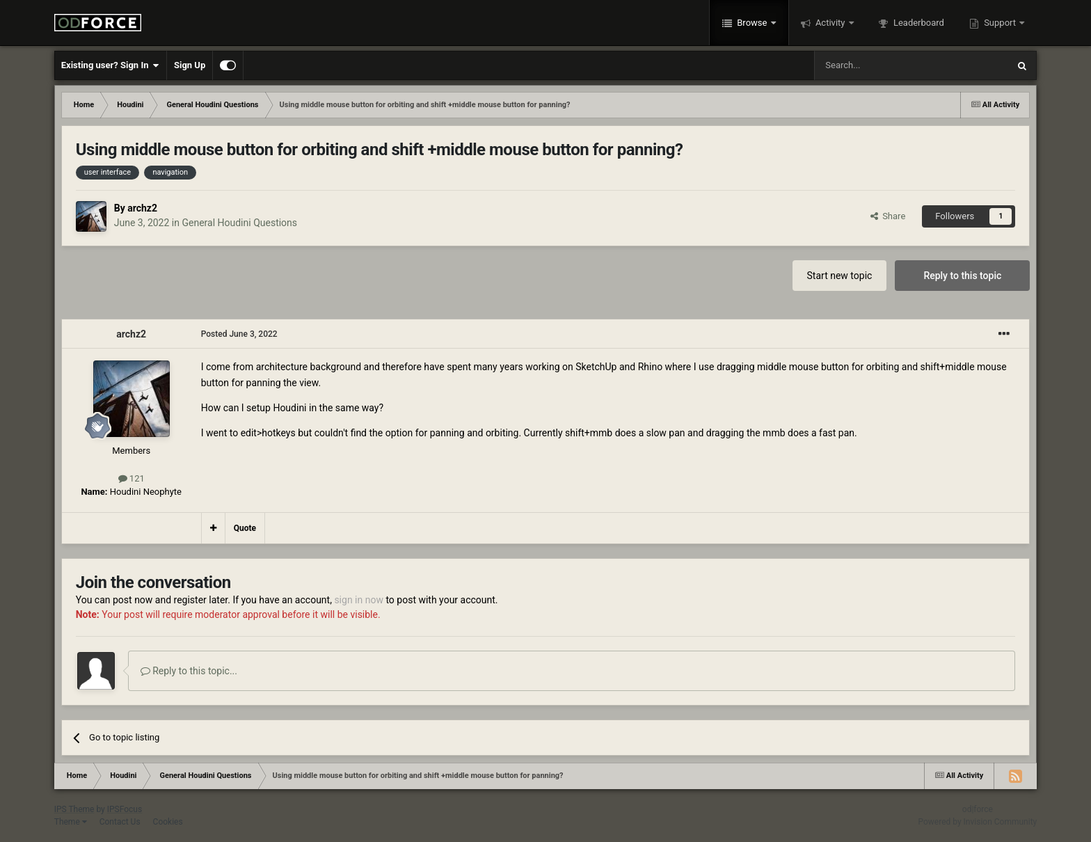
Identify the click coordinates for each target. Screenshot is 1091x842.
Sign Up (189, 65)
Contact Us (120, 822)
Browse (752, 22)
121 (131, 478)
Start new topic (840, 275)
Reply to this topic (962, 275)
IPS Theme (74, 809)
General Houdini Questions (239, 222)
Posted (239, 334)
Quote (245, 528)
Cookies (168, 822)
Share (888, 216)
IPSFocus (124, 809)
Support (1000, 22)
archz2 (142, 208)
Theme (70, 822)
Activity (830, 22)
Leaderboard (917, 22)
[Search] (878, 65)
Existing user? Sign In (110, 65)
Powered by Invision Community (977, 822)
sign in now (358, 599)
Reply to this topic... (189, 670)
